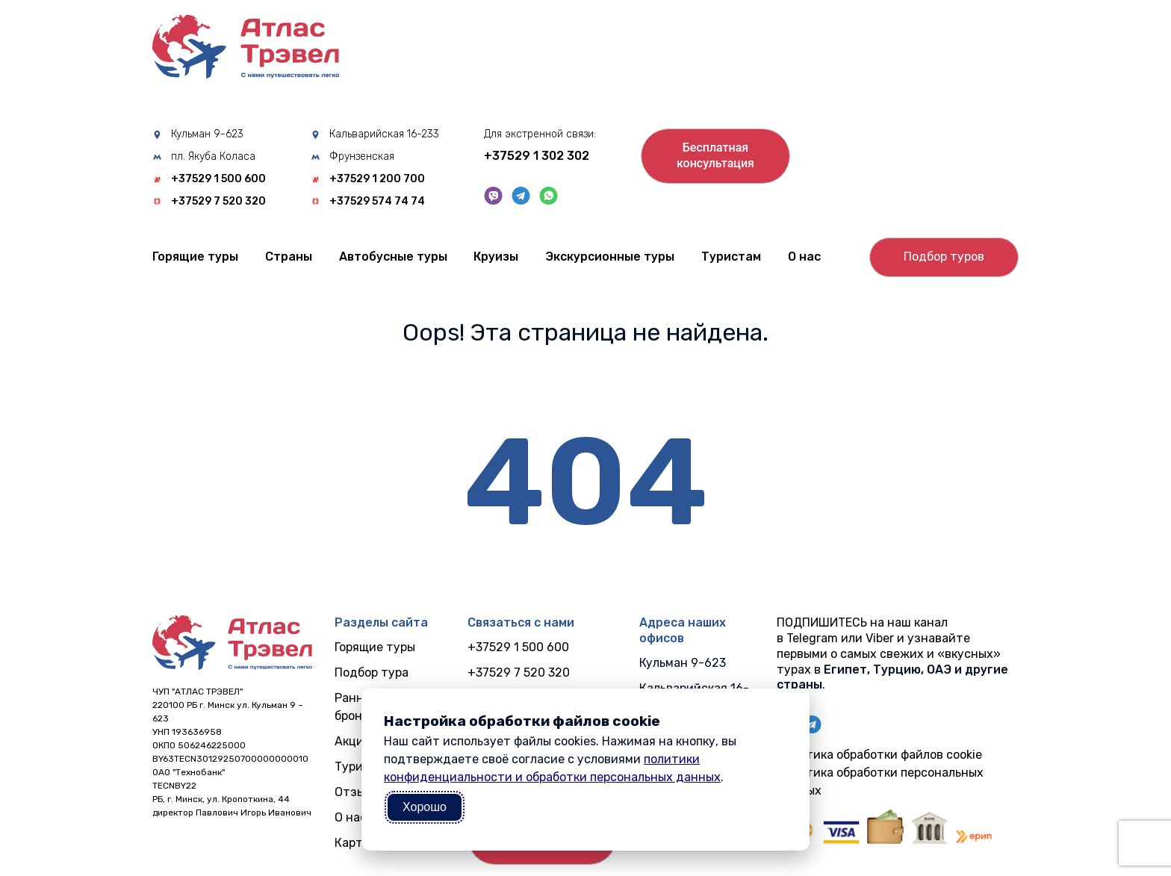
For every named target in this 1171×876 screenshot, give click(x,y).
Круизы (495, 256)
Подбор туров (944, 256)
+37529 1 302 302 (536, 156)
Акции (353, 741)
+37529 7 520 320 (218, 202)
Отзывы (357, 792)
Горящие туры (195, 256)
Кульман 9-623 (207, 134)
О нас (804, 256)
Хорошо (425, 807)
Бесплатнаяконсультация (715, 155)
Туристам (731, 256)
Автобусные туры (393, 256)
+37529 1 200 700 (377, 179)
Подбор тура (372, 672)
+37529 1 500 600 (218, 179)
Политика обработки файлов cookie (879, 755)
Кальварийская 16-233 (384, 134)
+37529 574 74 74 (377, 202)
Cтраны (288, 256)
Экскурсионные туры (609, 256)
